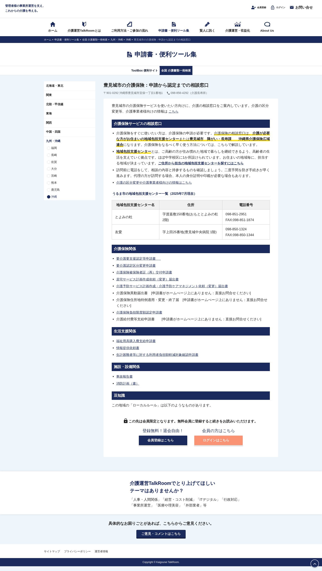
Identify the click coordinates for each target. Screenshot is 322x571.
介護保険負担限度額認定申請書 (140, 317)
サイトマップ (52, 555)
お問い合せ (301, 9)
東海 (49, 118)
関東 (49, 100)
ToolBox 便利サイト (139, 75)
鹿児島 (55, 194)
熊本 (54, 187)
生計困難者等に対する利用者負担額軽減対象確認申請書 (160, 359)
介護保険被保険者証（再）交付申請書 (146, 277)
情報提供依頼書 (128, 352)
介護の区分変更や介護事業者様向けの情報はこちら (156, 187)
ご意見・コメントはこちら (161, 538)
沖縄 (54, 201)
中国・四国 (53, 137)
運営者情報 (101, 555)
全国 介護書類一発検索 (181, 75)
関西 (49, 127)
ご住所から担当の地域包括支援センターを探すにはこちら (203, 168)
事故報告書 (125, 381)
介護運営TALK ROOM (161, 10)
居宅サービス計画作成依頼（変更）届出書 (149, 284)
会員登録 (251, 9)
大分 (54, 174)
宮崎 (54, 180)
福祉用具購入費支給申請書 (137, 345)
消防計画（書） (128, 387)
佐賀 (54, 167)
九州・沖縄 (53, 146)
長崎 (54, 160)
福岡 (54, 153)
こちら (174, 116)
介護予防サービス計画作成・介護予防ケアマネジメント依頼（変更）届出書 (175, 291)
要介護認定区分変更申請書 (137, 270)
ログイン (275, 9)
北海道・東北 (54, 91)
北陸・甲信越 (54, 109)
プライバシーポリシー (77, 555)
